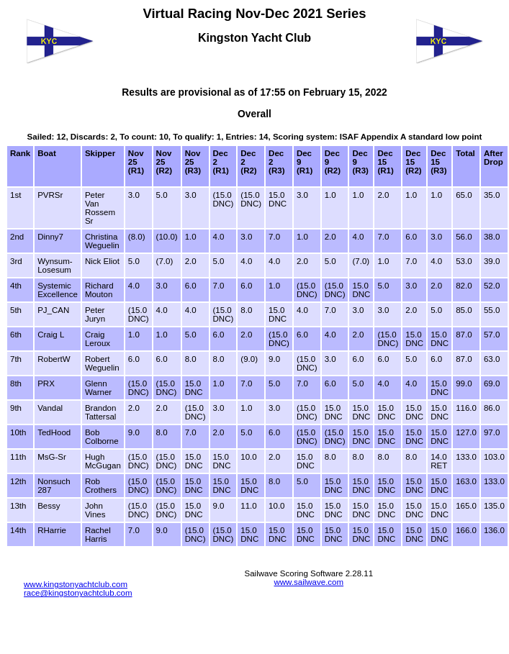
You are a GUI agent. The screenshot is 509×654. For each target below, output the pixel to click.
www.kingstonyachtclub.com (75, 584)
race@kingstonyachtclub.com (78, 593)
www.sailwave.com (308, 582)
